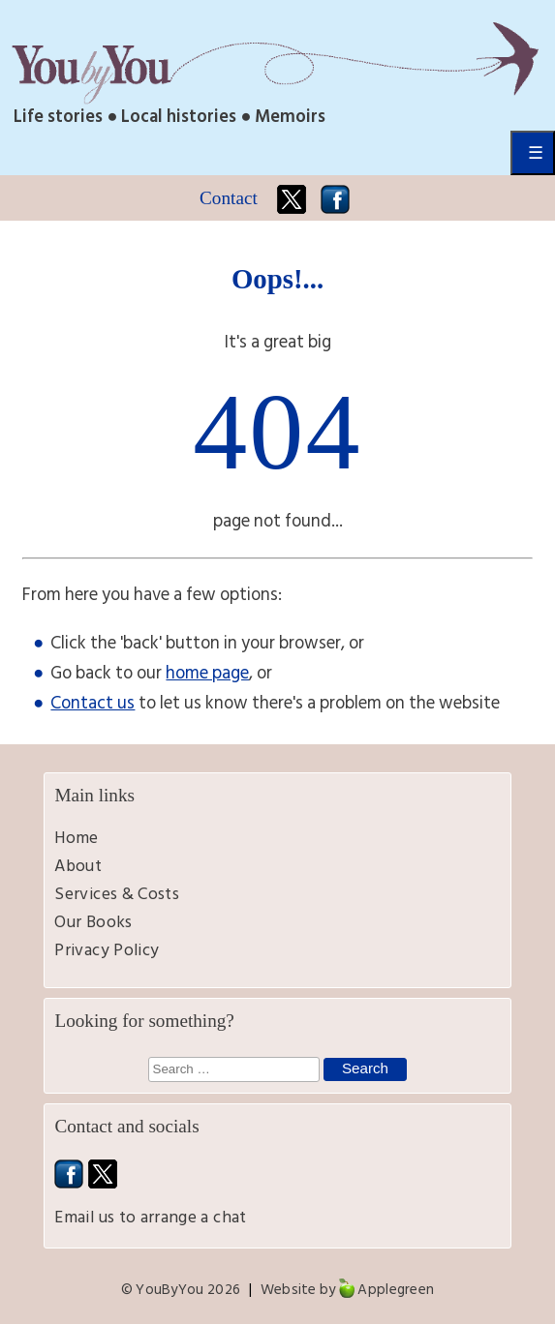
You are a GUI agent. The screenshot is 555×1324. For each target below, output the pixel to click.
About (78, 866)
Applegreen (395, 1290)
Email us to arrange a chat (150, 1217)
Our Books (93, 922)
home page (207, 672)
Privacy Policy (106, 950)
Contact (229, 198)
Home (76, 838)
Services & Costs (116, 894)
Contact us (92, 702)
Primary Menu (532, 153)
